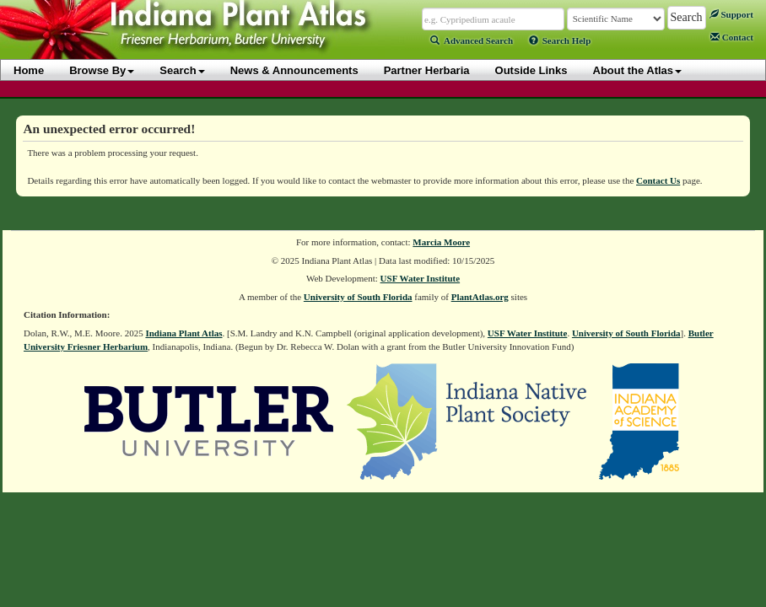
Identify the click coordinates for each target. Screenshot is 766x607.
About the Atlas (637, 70)
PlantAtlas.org (480, 297)
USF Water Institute (420, 278)
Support (731, 14)
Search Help (560, 40)
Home (28, 70)
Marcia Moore (441, 242)
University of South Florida (358, 297)
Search (181, 70)
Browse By (101, 70)
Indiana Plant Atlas (183, 333)
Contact (731, 37)
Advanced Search (471, 40)
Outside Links (531, 70)
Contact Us (658, 180)
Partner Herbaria (427, 70)
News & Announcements (294, 70)
